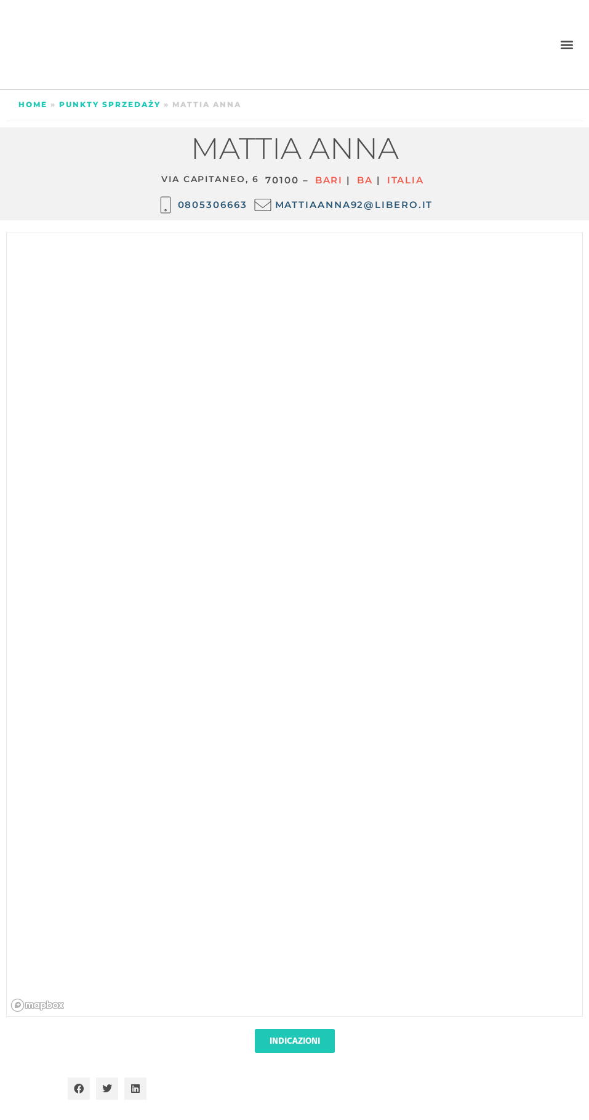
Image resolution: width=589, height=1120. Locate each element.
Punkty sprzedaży (110, 104)
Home (32, 104)
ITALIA (405, 180)
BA (365, 180)
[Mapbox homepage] (37, 1005)
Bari (329, 180)
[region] (295, 625)
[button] (566, 44)
